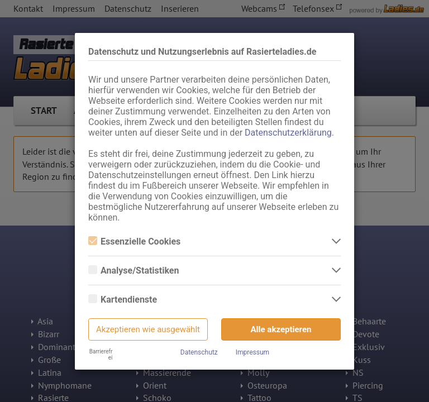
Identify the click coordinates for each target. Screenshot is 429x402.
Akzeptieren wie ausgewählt (148, 329)
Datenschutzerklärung (288, 132)
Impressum (252, 352)
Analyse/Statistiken (133, 270)
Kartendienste (122, 299)
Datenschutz (199, 352)
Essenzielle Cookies (134, 241)
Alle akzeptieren (281, 329)
